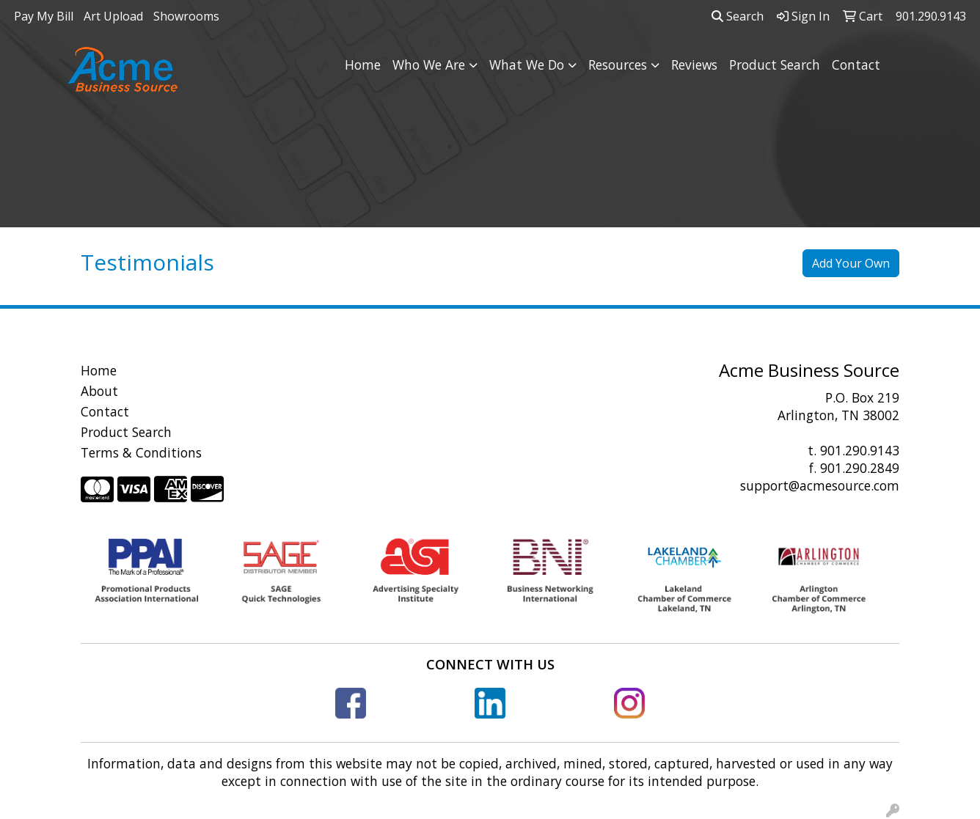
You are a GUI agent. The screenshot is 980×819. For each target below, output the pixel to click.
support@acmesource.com (819, 485)
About (99, 391)
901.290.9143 (859, 450)
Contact (856, 64)
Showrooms (186, 16)
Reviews (694, 64)
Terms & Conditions (141, 452)
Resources (617, 64)
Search (738, 16)
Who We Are (428, 64)
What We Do (526, 64)
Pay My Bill (43, 16)
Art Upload (113, 16)
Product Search (774, 64)
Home (363, 64)
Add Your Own (851, 263)
